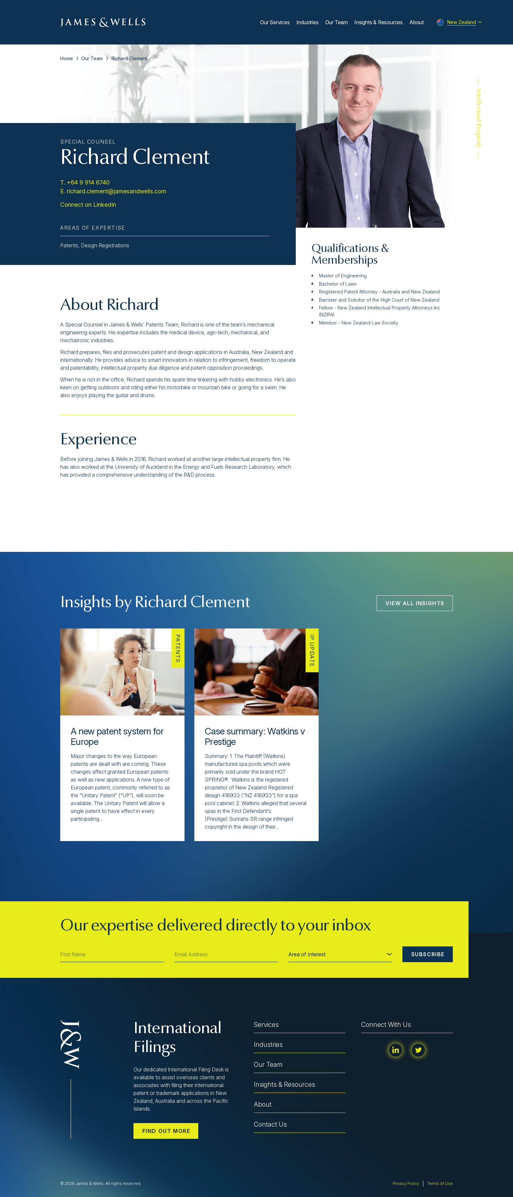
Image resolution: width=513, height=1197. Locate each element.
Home (66, 58)
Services (266, 1025)
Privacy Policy (406, 1183)
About (416, 22)
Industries (307, 22)
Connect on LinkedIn (88, 204)
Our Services (275, 22)
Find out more (166, 1131)
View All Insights (415, 603)
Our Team (336, 22)
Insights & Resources (378, 22)
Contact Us (270, 1124)
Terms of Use (440, 1183)
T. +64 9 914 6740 (85, 182)
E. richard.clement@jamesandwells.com (113, 191)
